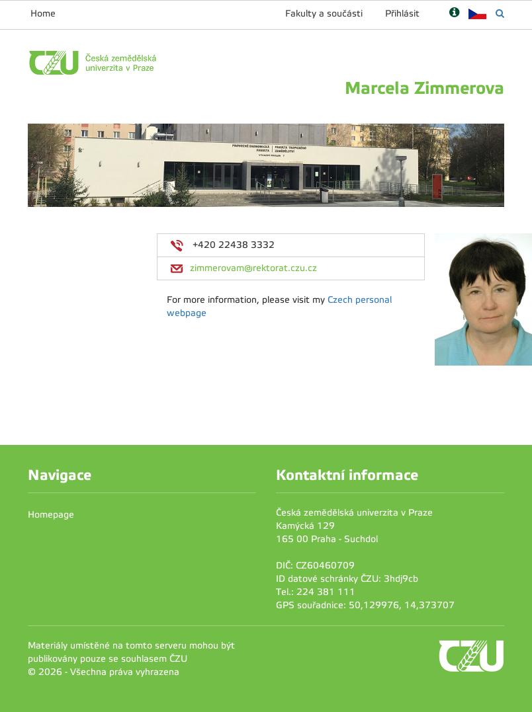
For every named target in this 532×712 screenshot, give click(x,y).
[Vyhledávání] (500, 14)
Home (43, 14)
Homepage (51, 515)
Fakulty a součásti (324, 14)
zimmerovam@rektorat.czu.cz (253, 268)
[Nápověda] (454, 14)
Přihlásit (402, 14)
